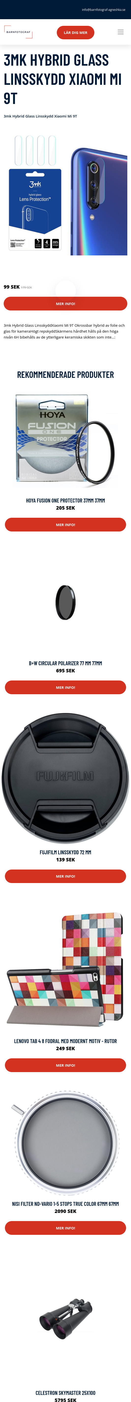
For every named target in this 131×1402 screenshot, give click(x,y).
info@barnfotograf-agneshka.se (103, 10)
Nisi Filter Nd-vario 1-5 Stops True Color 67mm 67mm (65, 1203)
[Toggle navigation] (120, 32)
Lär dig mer (75, 32)
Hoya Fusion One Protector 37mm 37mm (65, 500)
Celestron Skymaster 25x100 (65, 1392)
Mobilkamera (58, 266)
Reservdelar (35, 266)
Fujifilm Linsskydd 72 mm (65, 852)
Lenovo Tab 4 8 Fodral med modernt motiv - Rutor (65, 1041)
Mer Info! (65, 303)
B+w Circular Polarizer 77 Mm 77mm (65, 663)
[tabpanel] (65, 193)
